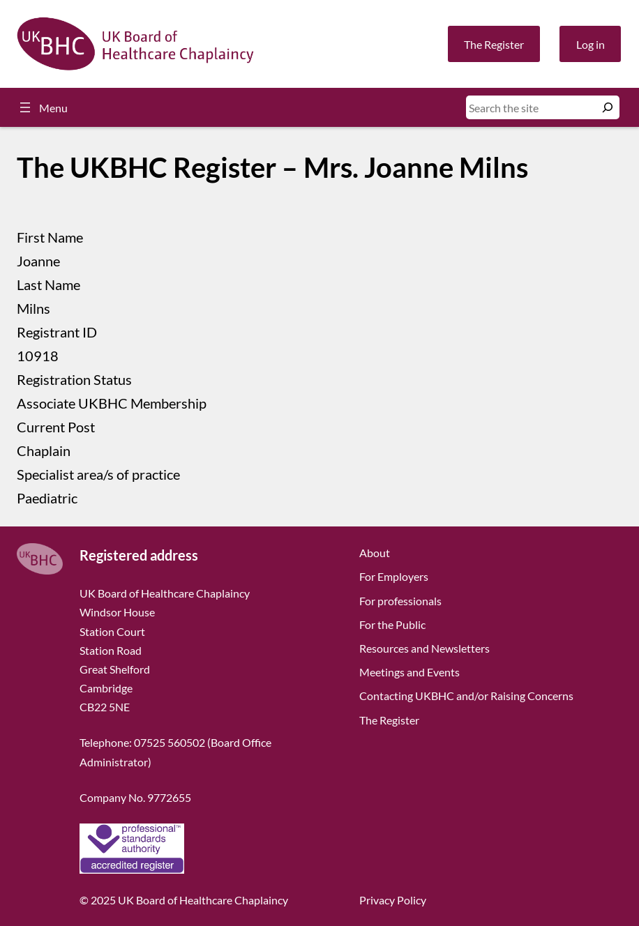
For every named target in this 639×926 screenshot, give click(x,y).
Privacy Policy (392, 899)
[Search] (607, 107)
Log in (590, 44)
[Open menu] (42, 107)
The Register (494, 44)
